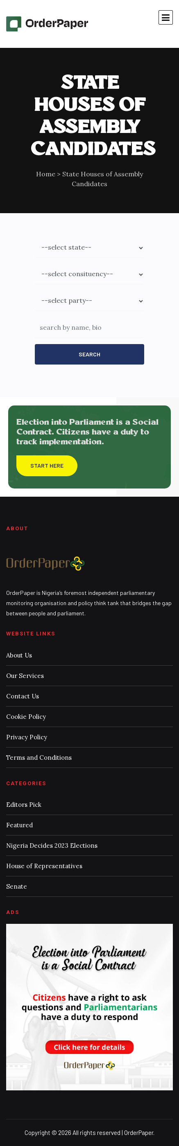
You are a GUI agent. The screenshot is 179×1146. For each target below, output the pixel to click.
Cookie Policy (26, 716)
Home (45, 174)
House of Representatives (44, 866)
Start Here (46, 465)
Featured (19, 825)
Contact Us (22, 696)
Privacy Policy (26, 737)
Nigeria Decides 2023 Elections (51, 845)
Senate (16, 886)
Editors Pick (23, 804)
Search (89, 354)
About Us (19, 655)
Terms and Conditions (39, 757)
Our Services (25, 676)
